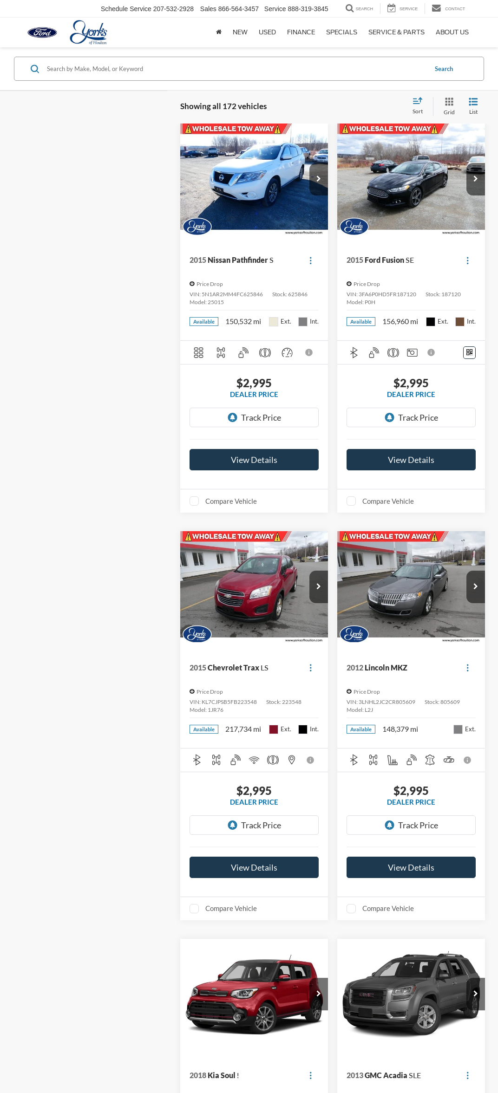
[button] (318, 179)
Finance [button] (301, 32)
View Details (254, 460)
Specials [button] (341, 32)
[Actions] (310, 260)
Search (444, 68)
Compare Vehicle (231, 501)
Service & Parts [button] (396, 32)
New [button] (240, 32)
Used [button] (267, 32)
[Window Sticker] (469, 352)
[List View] (473, 106)
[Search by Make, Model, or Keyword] (236, 69)
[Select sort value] (420, 106)
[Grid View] (447, 106)
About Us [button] (452, 32)
